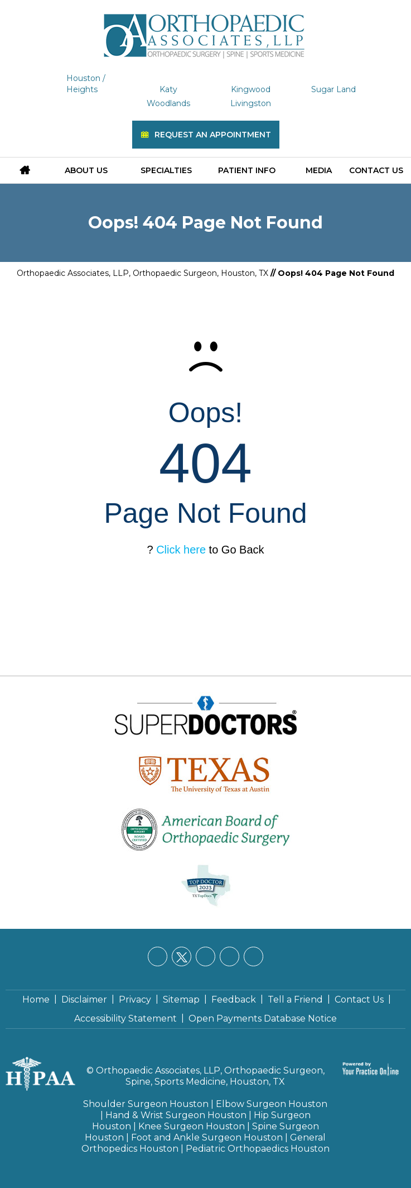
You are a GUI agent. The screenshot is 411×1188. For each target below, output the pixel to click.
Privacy (135, 999)
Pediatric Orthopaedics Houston (258, 1148)
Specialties (166, 170)
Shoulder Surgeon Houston (146, 1104)
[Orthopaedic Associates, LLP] (205, 31)
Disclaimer (84, 999)
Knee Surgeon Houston (191, 1126)
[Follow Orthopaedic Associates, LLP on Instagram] (229, 956)
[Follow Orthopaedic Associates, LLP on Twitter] (181, 956)
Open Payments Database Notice (262, 1018)
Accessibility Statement (125, 1018)
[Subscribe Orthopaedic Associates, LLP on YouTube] (253, 956)
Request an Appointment (212, 135)
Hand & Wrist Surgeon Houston (175, 1115)
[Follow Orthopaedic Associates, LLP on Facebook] (157, 956)
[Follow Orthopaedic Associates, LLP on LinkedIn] (205, 956)
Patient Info (246, 170)
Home (36, 999)
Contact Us (376, 170)
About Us (86, 170)
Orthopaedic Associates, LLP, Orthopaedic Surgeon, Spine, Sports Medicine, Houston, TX (210, 1076)
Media (319, 170)
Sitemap (181, 999)
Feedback (233, 999)
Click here (181, 549)
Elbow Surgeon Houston (271, 1104)
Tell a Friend (295, 999)
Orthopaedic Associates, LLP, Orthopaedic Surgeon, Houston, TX (142, 273)
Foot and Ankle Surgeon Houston (207, 1137)
